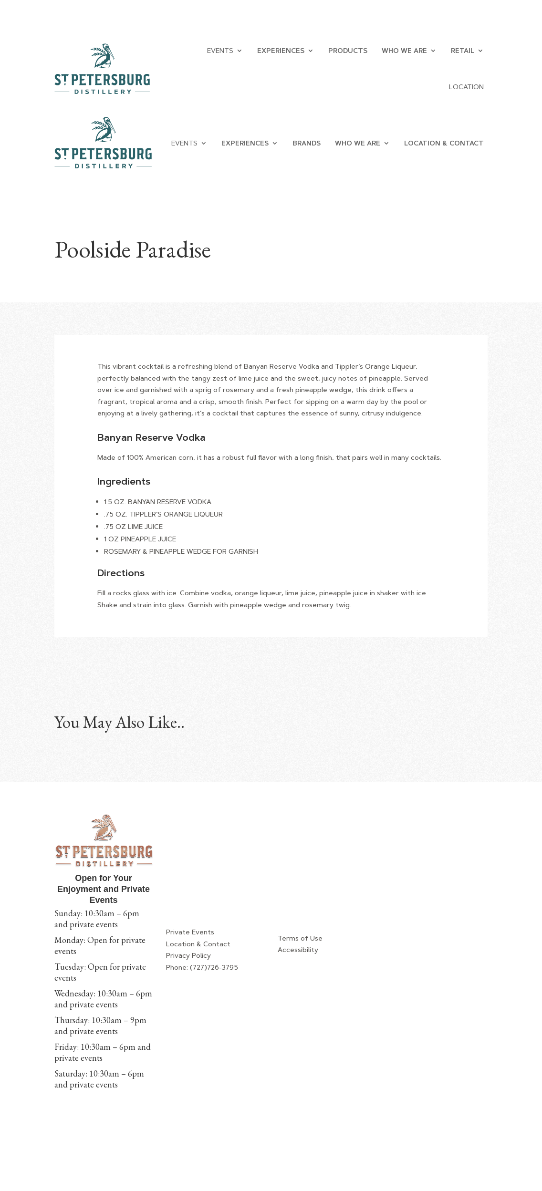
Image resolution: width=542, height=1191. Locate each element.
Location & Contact (198, 944)
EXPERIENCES (280, 50)
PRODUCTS (347, 50)
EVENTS (184, 143)
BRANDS (306, 143)
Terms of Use (300, 938)
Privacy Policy (188, 955)
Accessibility (298, 949)
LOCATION (466, 87)
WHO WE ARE (404, 50)
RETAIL (462, 50)
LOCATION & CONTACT (444, 143)
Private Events (190, 932)
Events (220, 50)
